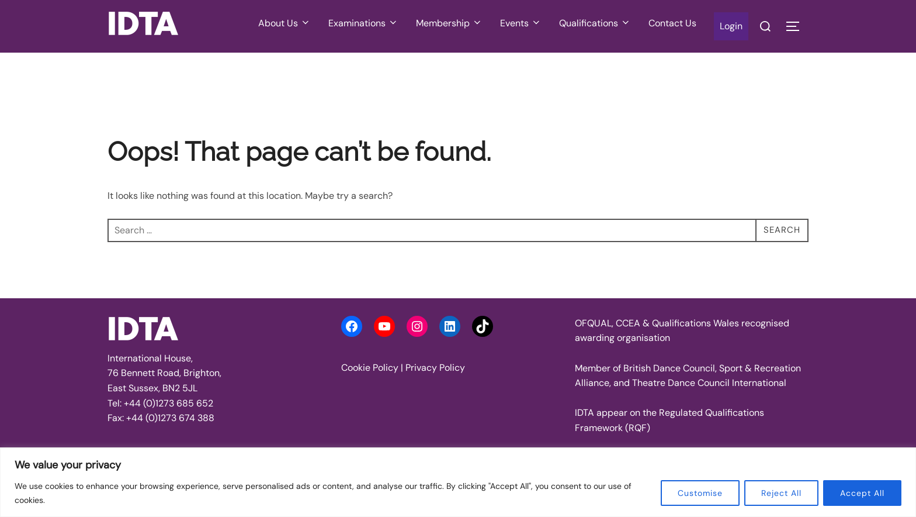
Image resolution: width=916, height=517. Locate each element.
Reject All (781, 493)
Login (731, 26)
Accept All (862, 493)
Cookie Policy (369, 367)
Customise (700, 493)
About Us (284, 23)
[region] (458, 482)
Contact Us (672, 23)
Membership (449, 23)
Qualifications (595, 23)
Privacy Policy (435, 367)
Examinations (363, 23)
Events (521, 23)
